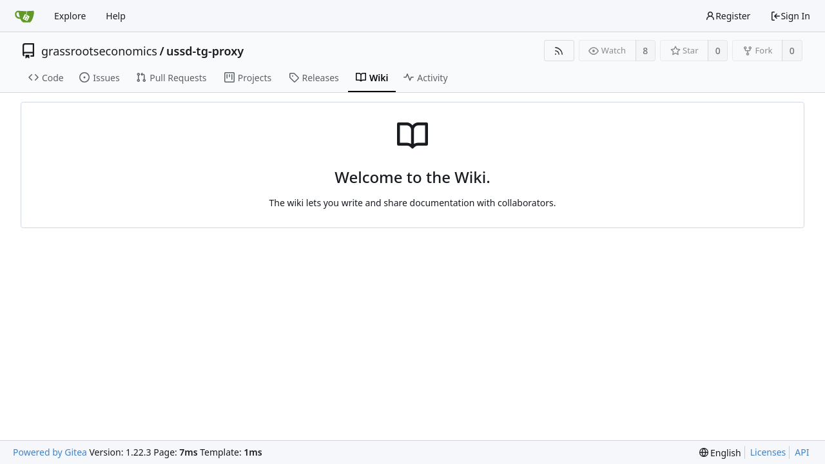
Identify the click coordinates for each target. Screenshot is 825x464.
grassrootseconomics (99, 50)
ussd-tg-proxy (205, 50)
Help (116, 16)
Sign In (790, 16)
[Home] (24, 16)
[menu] (720, 453)
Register (727, 16)
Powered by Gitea (50, 452)
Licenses (768, 452)
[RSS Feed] (559, 50)
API (802, 452)
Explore (70, 16)
